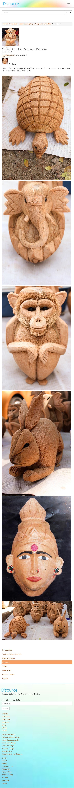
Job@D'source (7, 766)
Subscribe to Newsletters (11, 700)
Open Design (7, 751)
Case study (6, 719)
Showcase (5, 722)
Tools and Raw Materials (11, 654)
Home (5, 24)
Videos (4, 730)
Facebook (5, 780)
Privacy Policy (7, 772)
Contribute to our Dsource (12, 754)
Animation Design (8, 734)
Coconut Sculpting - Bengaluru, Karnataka (35, 24)
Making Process (8, 658)
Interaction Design (9, 743)
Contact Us (6, 769)
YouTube (5, 777)
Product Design (8, 746)
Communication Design (11, 737)
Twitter (4, 783)
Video (4, 666)
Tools (4, 725)
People (4, 761)
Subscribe (5, 708)
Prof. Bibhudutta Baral (8, 55)
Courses (5, 714)
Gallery (4, 728)
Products (6, 662)
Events (4, 763)
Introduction (7, 650)
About (4, 758)
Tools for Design (8, 748)
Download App (7, 775)
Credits (5, 678)
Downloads (6, 670)
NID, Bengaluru (6, 57)
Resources (13, 24)
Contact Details (8, 674)
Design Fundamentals (10, 740)
